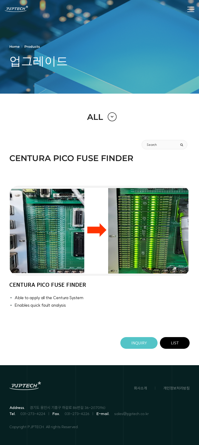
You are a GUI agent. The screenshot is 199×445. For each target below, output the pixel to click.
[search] (181, 145)
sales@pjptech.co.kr (131, 413)
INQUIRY (139, 343)
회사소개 (140, 388)
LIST (175, 343)
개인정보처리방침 (176, 388)
